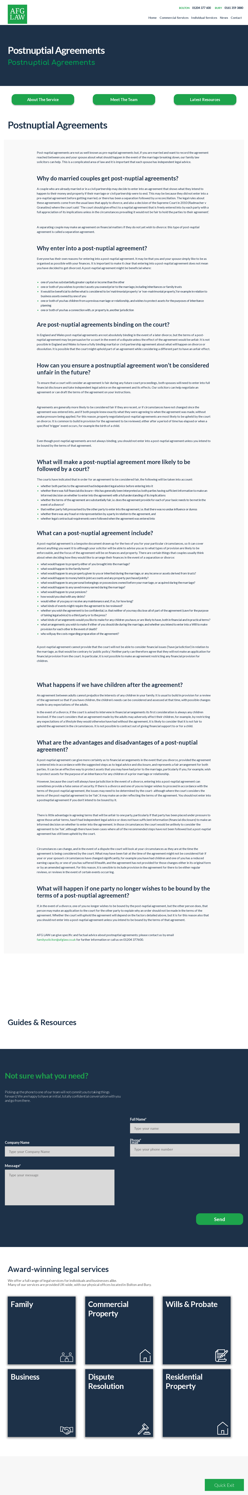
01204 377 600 (201, 7)
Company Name (17, 1142)
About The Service (43, 99)
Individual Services (204, 17)
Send (219, 1219)
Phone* (135, 1140)
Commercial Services (174, 17)
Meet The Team (123, 99)
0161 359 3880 (234, 7)
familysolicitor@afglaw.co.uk (56, 939)
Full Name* (138, 1119)
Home (152, 17)
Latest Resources (205, 99)
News (224, 17)
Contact (236, 17)
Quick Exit (224, 1485)
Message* (13, 1166)
